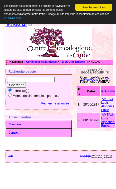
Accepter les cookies (94, 7)
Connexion (15, 124)
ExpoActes (85, 155)
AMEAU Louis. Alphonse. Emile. (108, 120)
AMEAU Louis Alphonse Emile (107, 104)
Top (10, 155)
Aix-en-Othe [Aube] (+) (74, 61)
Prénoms (108, 91)
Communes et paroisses (41, 61)
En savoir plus (12, 18)
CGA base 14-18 (18, 25)
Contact (13, 132)
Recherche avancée (55, 103)
